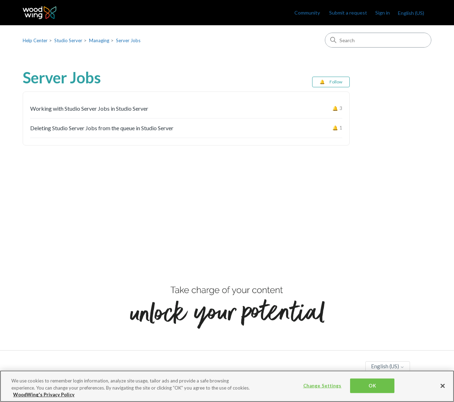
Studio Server (68, 40)
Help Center (35, 40)
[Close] (442, 385)
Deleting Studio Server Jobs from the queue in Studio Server (101, 128)
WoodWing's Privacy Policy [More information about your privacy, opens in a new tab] (43, 394)
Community (307, 13)
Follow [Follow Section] (336, 81)
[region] (227, 386)
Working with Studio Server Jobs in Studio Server (89, 108)
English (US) (411, 13)
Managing (99, 40)
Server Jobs (128, 40)
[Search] (378, 40)
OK (372, 385)
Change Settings (322, 385)
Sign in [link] (382, 13)
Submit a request (348, 13)
